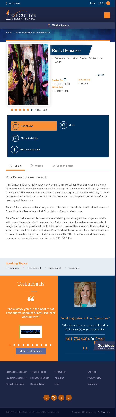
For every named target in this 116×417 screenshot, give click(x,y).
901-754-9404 (14, 3)
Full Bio (100, 74)
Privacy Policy (94, 378)
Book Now (27, 126)
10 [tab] (50, 345)
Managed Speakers (39, 378)
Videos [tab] (39, 165)
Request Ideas (37, 384)
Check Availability (29, 138)
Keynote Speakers (15, 384)
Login (92, 3)
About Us (59, 378)
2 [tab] (14, 345)
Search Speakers (24, 32)
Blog (57, 384)
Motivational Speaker (16, 371)
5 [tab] (28, 345)
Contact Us (93, 384)
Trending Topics (38, 371)
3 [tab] (19, 345)
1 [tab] (10, 345)
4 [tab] (23, 345)
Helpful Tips (61, 371)
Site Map (91, 371)
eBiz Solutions (103, 412)
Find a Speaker (61, 25)
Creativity (14, 268)
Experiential (54, 268)
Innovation (73, 268)
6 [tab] (32, 345)
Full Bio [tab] (17, 165)
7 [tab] (37, 345)
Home (9, 32)
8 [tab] (41, 345)
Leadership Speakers (16, 378)
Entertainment (33, 268)
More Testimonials (31, 351)
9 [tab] (46, 345)
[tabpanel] (31, 321)
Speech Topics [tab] (65, 165)
